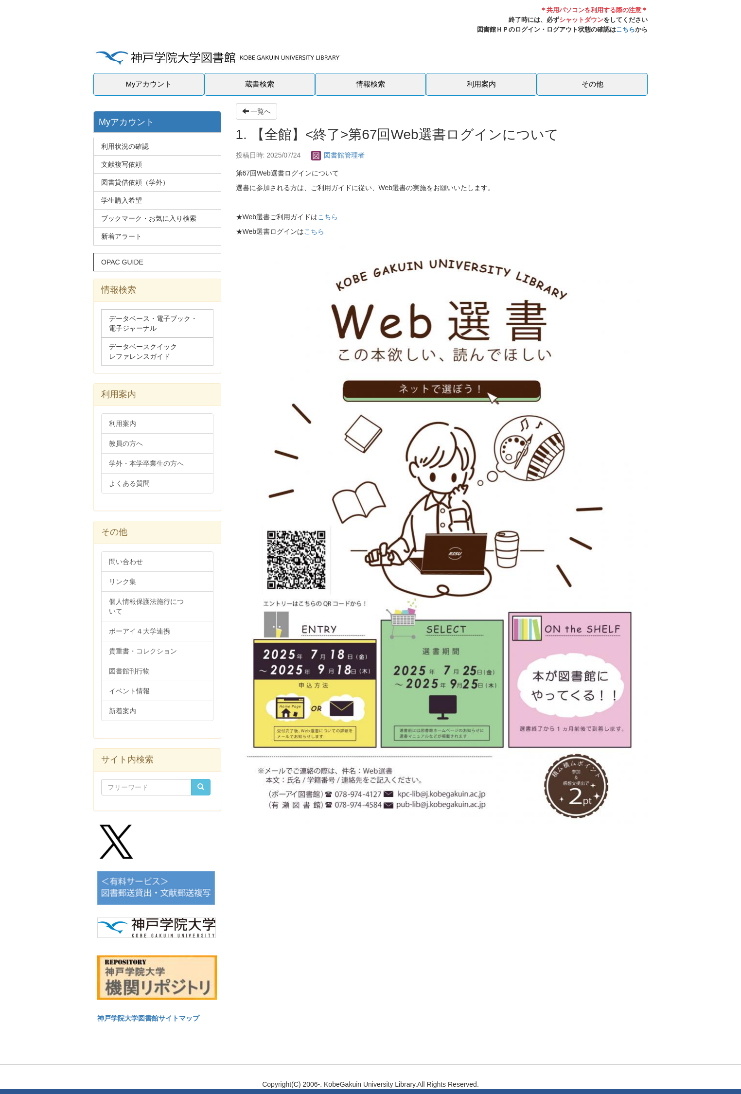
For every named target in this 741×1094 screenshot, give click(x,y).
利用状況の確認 (125, 146)
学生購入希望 (121, 200)
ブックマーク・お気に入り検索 (148, 218)
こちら (625, 29)
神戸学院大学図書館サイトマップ (148, 1018)
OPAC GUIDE (122, 262)
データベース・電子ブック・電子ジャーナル (153, 323)
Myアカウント (149, 84)
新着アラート (121, 236)
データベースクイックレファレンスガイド (143, 351)
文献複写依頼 (121, 164)
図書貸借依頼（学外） (135, 182)
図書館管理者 (338, 155)
